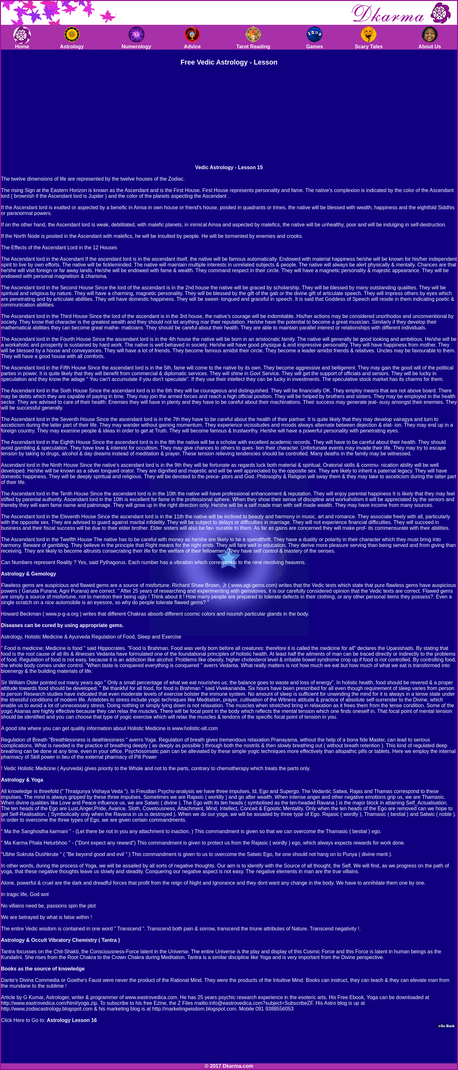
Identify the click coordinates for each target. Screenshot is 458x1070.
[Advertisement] (175, 114)
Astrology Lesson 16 (72, 1020)
